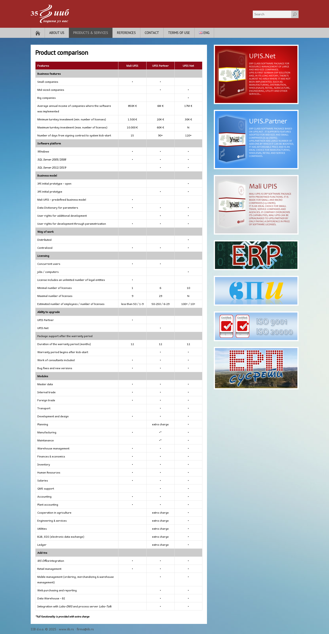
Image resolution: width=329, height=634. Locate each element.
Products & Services (90, 32)
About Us (56, 32)
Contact (152, 32)
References (126, 32)
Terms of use (179, 32)
